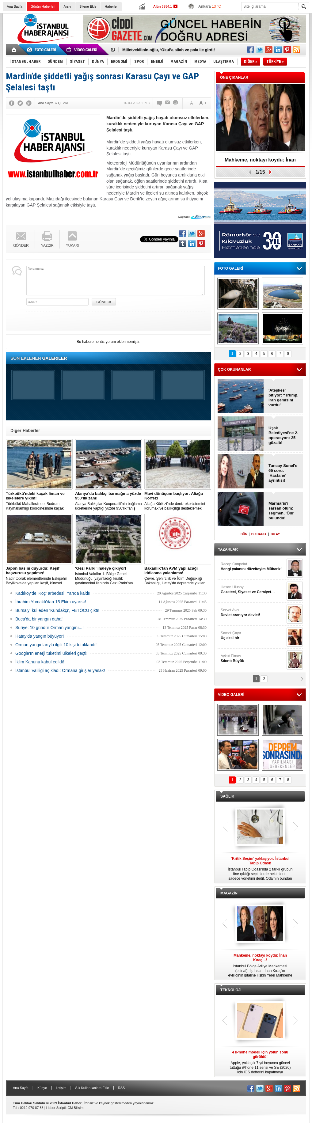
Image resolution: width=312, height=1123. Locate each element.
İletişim (61, 1088)
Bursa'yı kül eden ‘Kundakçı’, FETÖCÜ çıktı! (57, 610)
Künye (42, 1088)
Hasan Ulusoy (253, 589)
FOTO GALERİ (230, 268)
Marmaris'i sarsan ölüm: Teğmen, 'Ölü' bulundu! (281, 510)
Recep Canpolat (253, 566)
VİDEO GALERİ (231, 694)
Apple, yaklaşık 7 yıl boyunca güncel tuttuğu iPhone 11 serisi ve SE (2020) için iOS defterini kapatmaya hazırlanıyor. (260, 1062)
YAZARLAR (228, 549)
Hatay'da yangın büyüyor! (39, 636)
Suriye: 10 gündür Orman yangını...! (49, 627)
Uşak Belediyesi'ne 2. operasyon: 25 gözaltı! (283, 435)
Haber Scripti (56, 1108)
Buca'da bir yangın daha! (39, 619)
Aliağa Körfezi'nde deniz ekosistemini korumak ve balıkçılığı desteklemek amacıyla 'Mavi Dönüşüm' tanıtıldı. (177, 501)
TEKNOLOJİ (231, 990)
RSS (121, 1088)
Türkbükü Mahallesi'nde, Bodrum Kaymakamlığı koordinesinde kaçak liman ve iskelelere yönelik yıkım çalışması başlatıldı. (39, 501)
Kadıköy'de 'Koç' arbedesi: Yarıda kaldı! (52, 593)
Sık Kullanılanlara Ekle (92, 1088)
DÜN (244, 534)
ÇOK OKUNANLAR (234, 369)
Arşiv (67, 6)
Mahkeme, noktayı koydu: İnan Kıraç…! (260, 162)
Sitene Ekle (88, 6)
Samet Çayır (253, 635)
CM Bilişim (75, 1108)
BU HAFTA (259, 534)
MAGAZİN (229, 893)
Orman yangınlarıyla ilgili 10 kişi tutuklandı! (56, 644)
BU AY (275, 534)
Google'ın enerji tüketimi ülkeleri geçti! (51, 653)
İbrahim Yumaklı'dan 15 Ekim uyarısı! (50, 601)
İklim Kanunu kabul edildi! (39, 661)
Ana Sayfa (14, 6)
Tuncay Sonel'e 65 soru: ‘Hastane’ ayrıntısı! (282, 473)
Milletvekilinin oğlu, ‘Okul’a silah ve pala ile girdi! (168, 49)
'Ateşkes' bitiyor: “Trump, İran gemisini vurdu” (283, 397)
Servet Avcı (253, 612)
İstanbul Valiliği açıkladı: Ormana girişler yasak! (60, 670)
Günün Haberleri (43, 6)
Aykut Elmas (253, 658)
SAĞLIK (227, 796)
